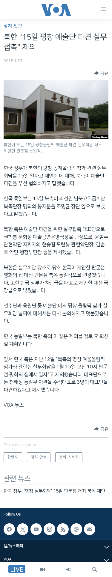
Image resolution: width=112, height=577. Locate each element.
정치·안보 (13, 25)
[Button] (101, 73)
